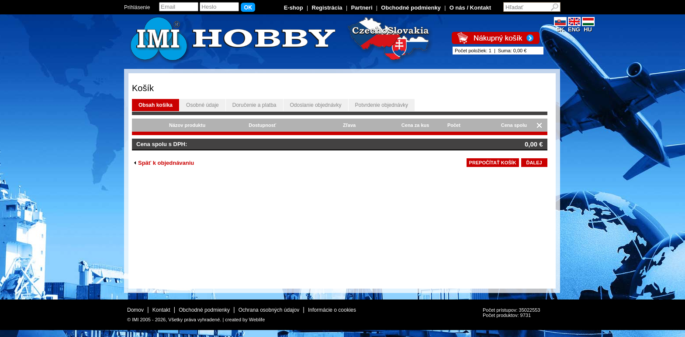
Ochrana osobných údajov (269, 310)
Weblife (257, 319)
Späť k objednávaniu (164, 163)
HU (588, 27)
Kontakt (161, 310)
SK (560, 27)
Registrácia (327, 7)
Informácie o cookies (332, 310)
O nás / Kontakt (470, 7)
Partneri (361, 7)
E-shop (293, 7)
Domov (135, 310)
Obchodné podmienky (411, 7)
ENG (574, 27)
